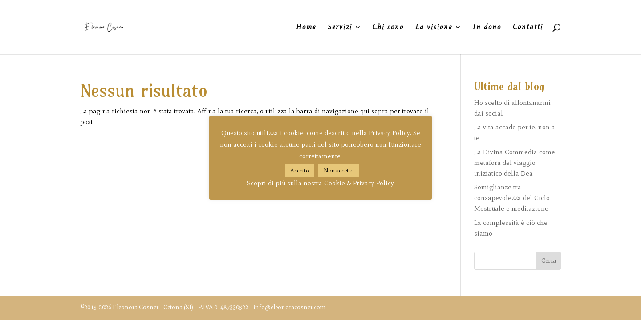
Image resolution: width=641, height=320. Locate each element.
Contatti (528, 27)
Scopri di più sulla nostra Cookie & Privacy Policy (320, 183)
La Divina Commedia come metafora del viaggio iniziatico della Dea (514, 162)
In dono (487, 27)
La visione (433, 27)
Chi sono (388, 27)
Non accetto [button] (338, 170)
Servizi (340, 27)
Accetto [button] (299, 170)
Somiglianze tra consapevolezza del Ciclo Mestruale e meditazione (512, 197)
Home (306, 27)
